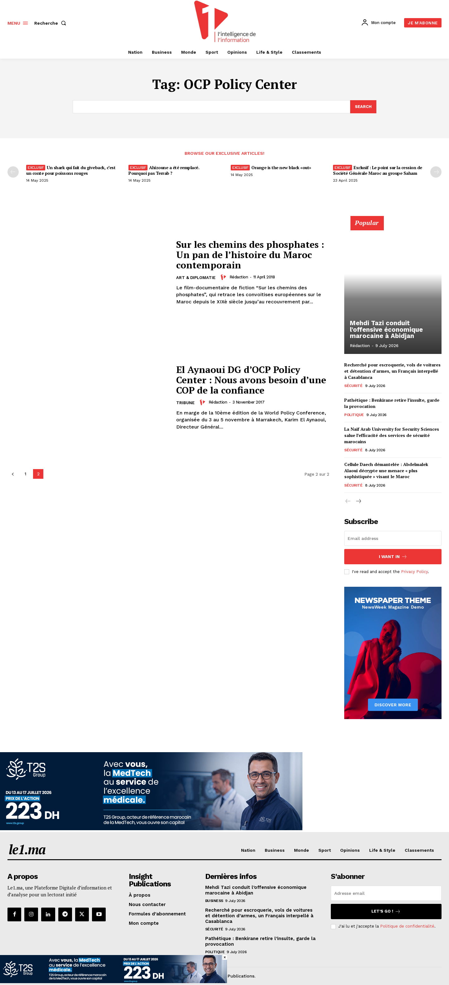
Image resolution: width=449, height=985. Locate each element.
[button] (51, 23)
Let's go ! (386, 911)
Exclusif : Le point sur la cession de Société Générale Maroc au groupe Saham (377, 170)
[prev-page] (13, 172)
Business (214, 901)
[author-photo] (224, 277)
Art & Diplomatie (195, 277)
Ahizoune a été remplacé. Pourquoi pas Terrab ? (163, 170)
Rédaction (238, 277)
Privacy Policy (414, 571)
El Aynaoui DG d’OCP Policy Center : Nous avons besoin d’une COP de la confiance (251, 379)
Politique (354, 415)
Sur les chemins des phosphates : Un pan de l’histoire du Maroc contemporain (250, 254)
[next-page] (358, 501)
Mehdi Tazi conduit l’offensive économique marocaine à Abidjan (385, 330)
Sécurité (353, 386)
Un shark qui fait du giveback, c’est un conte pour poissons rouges (70, 170)
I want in (393, 557)
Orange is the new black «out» (281, 167)
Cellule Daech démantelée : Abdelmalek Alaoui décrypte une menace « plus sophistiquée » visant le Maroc (386, 470)
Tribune (185, 402)
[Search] (363, 106)
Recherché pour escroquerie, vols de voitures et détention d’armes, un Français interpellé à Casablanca (392, 371)
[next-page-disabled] (436, 172)
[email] (393, 538)
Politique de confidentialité (407, 926)
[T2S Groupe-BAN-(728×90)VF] (113, 981)
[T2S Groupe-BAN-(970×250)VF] (151, 828)
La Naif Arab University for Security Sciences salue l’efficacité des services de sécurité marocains (391, 435)
